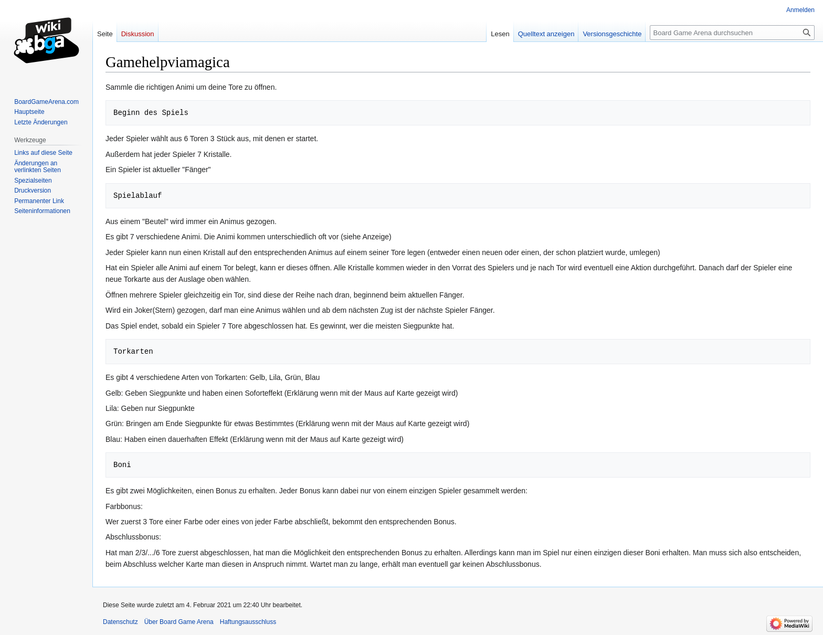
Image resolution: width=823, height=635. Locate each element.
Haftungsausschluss (248, 622)
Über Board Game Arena (179, 622)
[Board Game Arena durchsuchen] (732, 32)
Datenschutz (120, 622)
